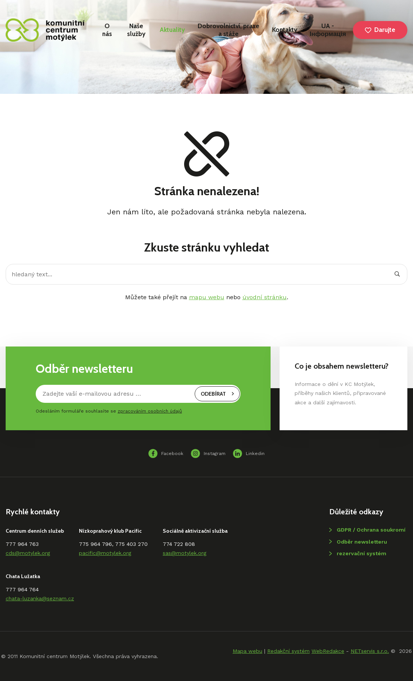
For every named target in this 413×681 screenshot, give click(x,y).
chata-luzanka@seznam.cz (40, 598)
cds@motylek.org (28, 553)
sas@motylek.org (184, 553)
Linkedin (249, 453)
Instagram (208, 453)
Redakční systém (288, 651)
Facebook (165, 453)
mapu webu (206, 297)
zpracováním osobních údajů (150, 411)
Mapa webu (247, 651)
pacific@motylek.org (105, 553)
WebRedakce (328, 651)
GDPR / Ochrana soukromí (371, 530)
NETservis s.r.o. (370, 651)
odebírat (217, 393)
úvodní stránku (264, 297)
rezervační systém (361, 553)
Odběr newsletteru (362, 542)
